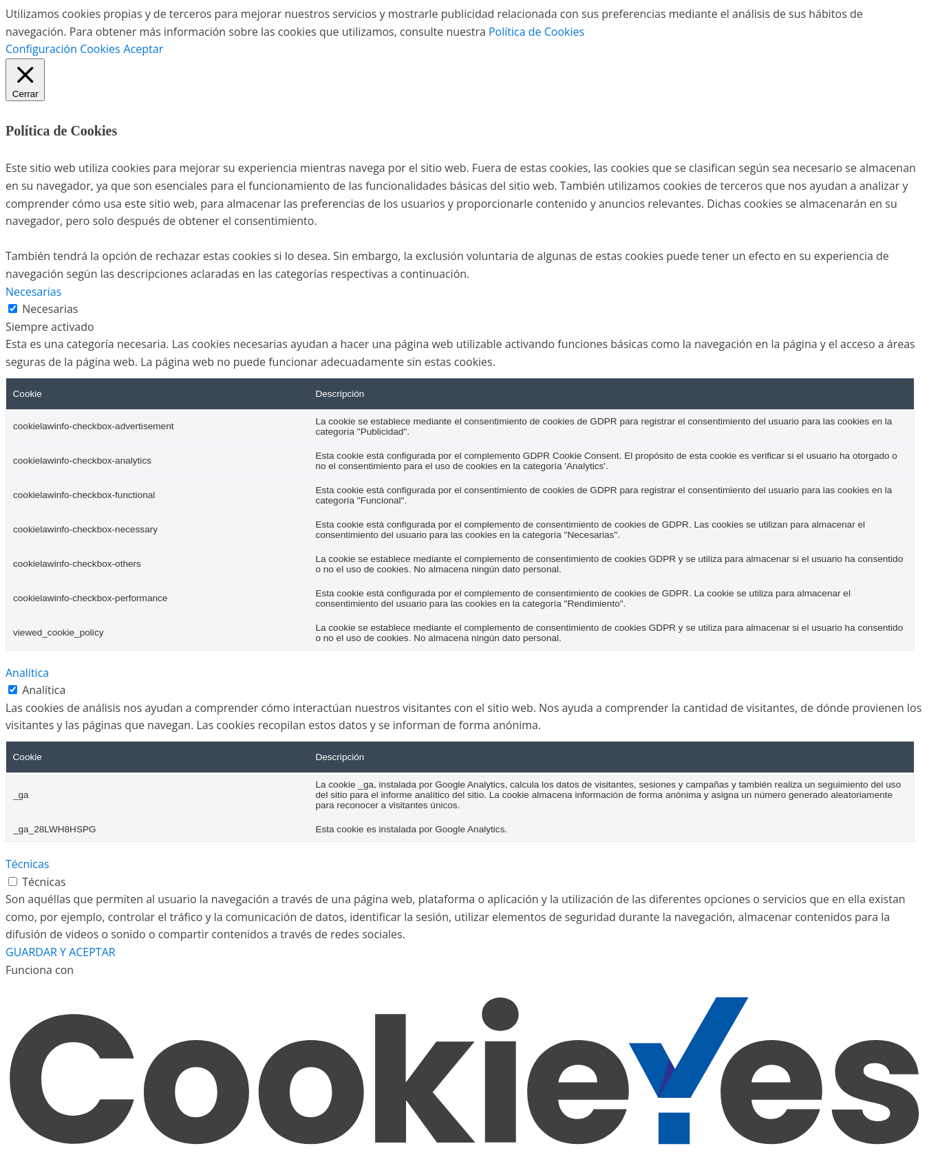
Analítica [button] (27, 672)
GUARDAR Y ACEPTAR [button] (61, 952)
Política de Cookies (536, 31)
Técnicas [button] (28, 864)
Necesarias (50, 308)
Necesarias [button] (33, 291)
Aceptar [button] (144, 48)
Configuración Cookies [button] (63, 48)
